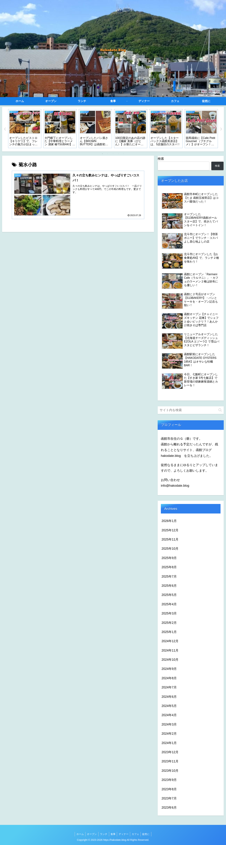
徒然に (147, 834)
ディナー (124, 834)
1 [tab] (102, 154)
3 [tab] (113, 154)
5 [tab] (123, 154)
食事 (113, 834)
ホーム (78, 834)
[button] (220, 410)
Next (221, 129)
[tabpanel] (24, 128)
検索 (161, 158)
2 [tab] (107, 154)
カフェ (136, 834)
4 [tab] (118, 154)
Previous (5, 129)
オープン (91, 834)
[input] (191, 410)
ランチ (103, 834)
